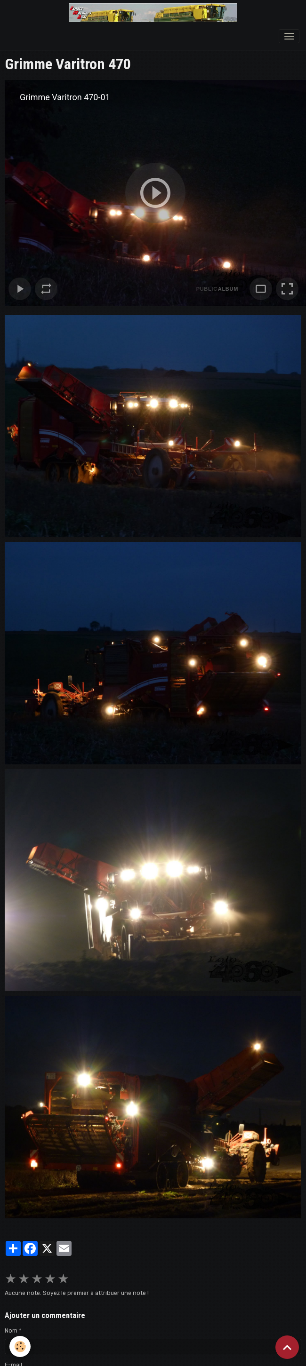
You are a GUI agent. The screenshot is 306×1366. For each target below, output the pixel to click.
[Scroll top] (287, 1347)
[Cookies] (20, 1346)
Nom (11, 1330)
